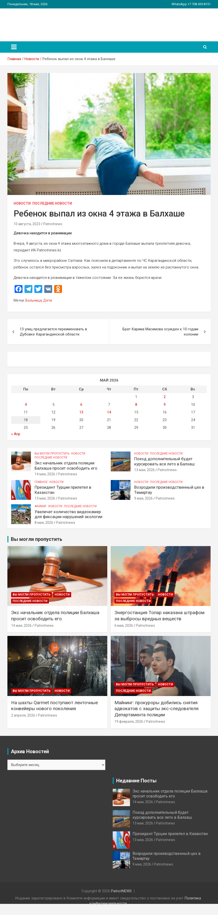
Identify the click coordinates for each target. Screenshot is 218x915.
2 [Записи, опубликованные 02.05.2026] (165, 397)
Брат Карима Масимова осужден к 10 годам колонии (160, 332)
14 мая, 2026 (45, 474)
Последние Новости (52, 203)
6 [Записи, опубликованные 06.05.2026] (81, 404)
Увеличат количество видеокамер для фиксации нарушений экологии (68, 514)
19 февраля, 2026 (128, 721)
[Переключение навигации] (13, 47)
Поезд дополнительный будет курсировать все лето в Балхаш (164, 461)
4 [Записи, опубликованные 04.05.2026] (26, 404)
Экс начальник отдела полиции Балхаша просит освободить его (66, 465)
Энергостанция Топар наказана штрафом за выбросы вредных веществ (159, 616)
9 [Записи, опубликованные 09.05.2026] (165, 404)
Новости (22, 203)
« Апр (15, 434)
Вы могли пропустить (52, 453)
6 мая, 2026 (123, 625)
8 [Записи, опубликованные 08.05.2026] (136, 404)
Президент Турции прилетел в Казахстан (170, 833)
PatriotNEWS (36, 22)
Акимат (40, 506)
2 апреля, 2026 (23, 715)
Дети (47, 300)
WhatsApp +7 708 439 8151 (191, 4)
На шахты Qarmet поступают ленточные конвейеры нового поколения (54, 706)
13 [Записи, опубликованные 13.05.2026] (81, 412)
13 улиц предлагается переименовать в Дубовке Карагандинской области (53, 332)
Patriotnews (52, 224)
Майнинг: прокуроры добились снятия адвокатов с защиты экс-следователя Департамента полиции (156, 709)
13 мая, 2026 (144, 470)
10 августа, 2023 (27, 224)
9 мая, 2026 (143, 498)
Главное (41, 482)
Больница (33, 300)
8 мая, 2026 (44, 523)
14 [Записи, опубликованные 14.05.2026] (109, 412)
